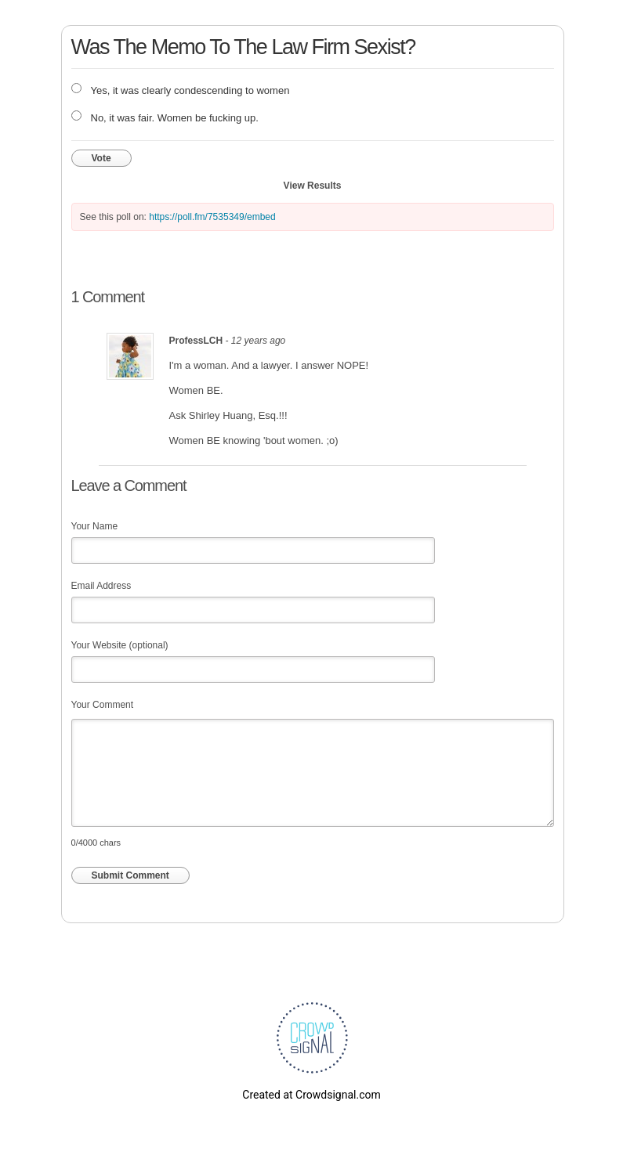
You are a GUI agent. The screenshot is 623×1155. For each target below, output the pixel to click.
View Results (313, 185)
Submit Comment (130, 875)
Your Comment (102, 704)
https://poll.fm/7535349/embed (212, 216)
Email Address (101, 585)
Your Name (94, 526)
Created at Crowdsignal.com (311, 1094)
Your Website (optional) (119, 645)
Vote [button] (101, 158)
